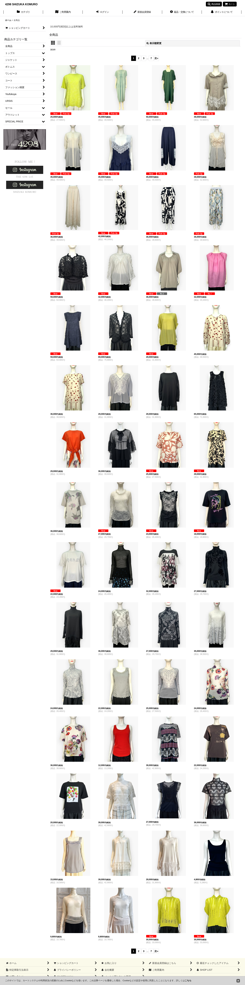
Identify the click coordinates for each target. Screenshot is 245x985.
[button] (214, 4)
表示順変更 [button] (153, 43)
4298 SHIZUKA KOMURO (21, 4)
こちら (188, 980)
